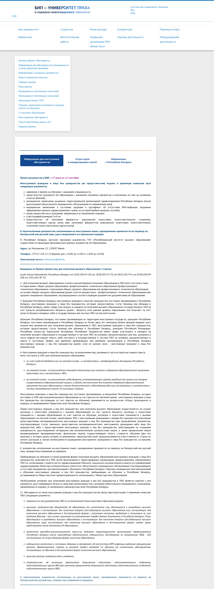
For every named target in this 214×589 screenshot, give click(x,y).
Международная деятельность (169, 39)
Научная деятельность (130, 37)
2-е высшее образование (32, 125)
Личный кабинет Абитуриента (34, 60)
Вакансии (127, 583)
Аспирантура (124, 29)
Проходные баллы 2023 (31, 113)
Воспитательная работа (69, 39)
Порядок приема (27, 88)
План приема (25, 93)
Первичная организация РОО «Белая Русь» (100, 41)
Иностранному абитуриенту (33, 130)
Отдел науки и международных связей (130, 80)
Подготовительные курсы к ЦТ (35, 134)
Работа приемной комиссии (33, 83)
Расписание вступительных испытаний (33, 107)
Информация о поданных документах (32, 78)
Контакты (114, 583)
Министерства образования (141, 518)
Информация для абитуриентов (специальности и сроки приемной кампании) (36, 68)
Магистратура (98, 29)
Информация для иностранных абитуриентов (89, 80)
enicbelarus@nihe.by (102, 179)
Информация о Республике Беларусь (166, 80)
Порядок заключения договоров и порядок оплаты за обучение (37, 119)
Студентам (66, 29)
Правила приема (27, 139)
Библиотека (25, 37)
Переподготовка (169, 29)
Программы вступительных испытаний (33, 99)
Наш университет (28, 29)
